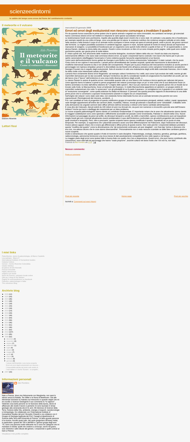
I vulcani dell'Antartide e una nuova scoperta (21, 363)
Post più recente (72, 196)
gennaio (10, 361)
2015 (7, 320)
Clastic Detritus (8, 266)
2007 (7, 372)
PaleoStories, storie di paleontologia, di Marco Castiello (23, 256)
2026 (7, 294)
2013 (7, 325)
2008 (7, 337)
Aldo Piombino (23, 383)
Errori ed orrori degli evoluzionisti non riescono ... (23, 365)
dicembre (10, 339)
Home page (127, 196)
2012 (7, 327)
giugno (9, 350)
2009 (7, 334)
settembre (10, 345)
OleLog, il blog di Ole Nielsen (13, 277)
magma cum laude (9, 273)
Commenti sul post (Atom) (85, 201)
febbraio (10, 359)
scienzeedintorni (30, 11)
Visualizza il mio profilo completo (15, 434)
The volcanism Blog (9, 283)
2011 (7, 330)
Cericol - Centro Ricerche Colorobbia (16, 264)
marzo (9, 356)
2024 (7, 299)
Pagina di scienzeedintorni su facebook (17, 279)
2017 (7, 315)
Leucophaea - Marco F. (11, 258)
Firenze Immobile (8, 270)
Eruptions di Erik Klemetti (11, 268)
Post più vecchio (181, 196)
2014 (7, 322)
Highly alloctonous (9, 271)
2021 (7, 306)
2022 (7, 303)
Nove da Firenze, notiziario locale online (17, 275)
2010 (7, 332)
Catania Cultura (8, 262)
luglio (9, 348)
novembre (10, 341)
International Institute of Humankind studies (18, 260)
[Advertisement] (87, 174)
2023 (7, 301)
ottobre (9, 343)
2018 (7, 313)
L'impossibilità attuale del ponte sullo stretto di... (22, 367)
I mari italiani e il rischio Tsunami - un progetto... (22, 369)
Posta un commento (72, 154)
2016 (7, 318)
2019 (7, 311)
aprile (9, 354)
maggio (9, 352)
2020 (7, 308)
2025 (7, 296)
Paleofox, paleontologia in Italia (14, 281)
